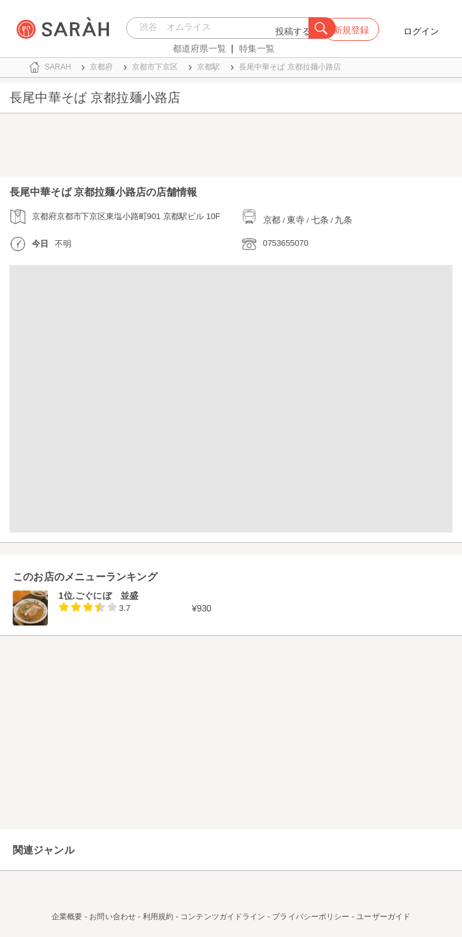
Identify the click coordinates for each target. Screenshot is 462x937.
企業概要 (67, 916)
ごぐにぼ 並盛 (106, 595)
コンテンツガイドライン (222, 916)
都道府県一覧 (199, 48)
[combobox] (220, 28)
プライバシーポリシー (310, 916)
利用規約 (158, 916)
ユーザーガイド (383, 916)
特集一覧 (257, 48)
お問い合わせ (112, 916)
